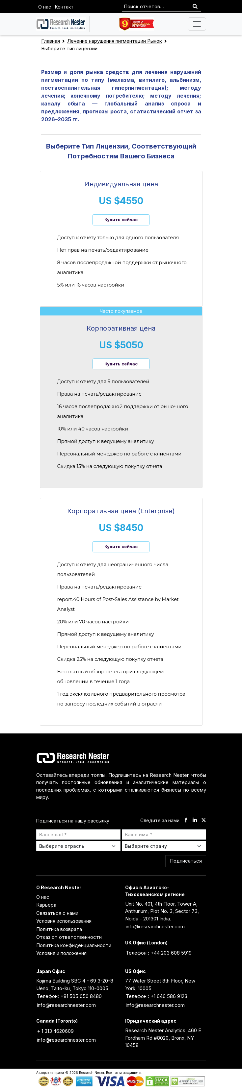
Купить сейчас (121, 219)
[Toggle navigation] (197, 24)
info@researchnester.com (155, 926)
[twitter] (203, 820)
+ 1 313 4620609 (55, 1031)
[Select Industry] (78, 846)
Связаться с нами (57, 913)
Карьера (46, 905)
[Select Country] (164, 846)
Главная (50, 41)
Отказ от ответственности (69, 937)
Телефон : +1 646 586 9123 (156, 996)
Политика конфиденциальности (73, 945)
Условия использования (64, 921)
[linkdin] (194, 820)
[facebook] (185, 820)
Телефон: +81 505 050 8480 (69, 996)
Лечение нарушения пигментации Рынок (114, 41)
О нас (44, 7)
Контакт (64, 7)
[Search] (195, 7)
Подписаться (186, 861)
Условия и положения (61, 953)
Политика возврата (59, 929)
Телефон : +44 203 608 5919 (159, 953)
